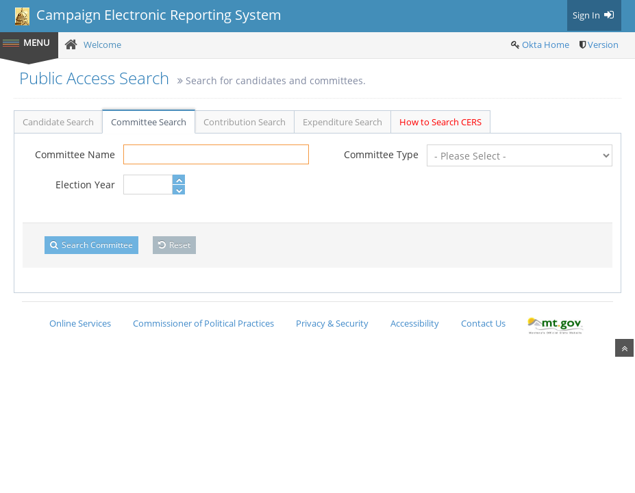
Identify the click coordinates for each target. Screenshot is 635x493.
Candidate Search (58, 122)
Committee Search (148, 122)
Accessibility (414, 323)
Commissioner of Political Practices (203, 323)
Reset (174, 245)
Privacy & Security (332, 323)
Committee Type (381, 154)
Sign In (594, 15)
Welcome (102, 44)
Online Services (80, 323)
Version (603, 44)
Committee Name (75, 154)
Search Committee (91, 245)
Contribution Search (244, 122)
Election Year (85, 184)
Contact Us (483, 323)
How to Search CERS (440, 122)
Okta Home (545, 44)
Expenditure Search (342, 122)
